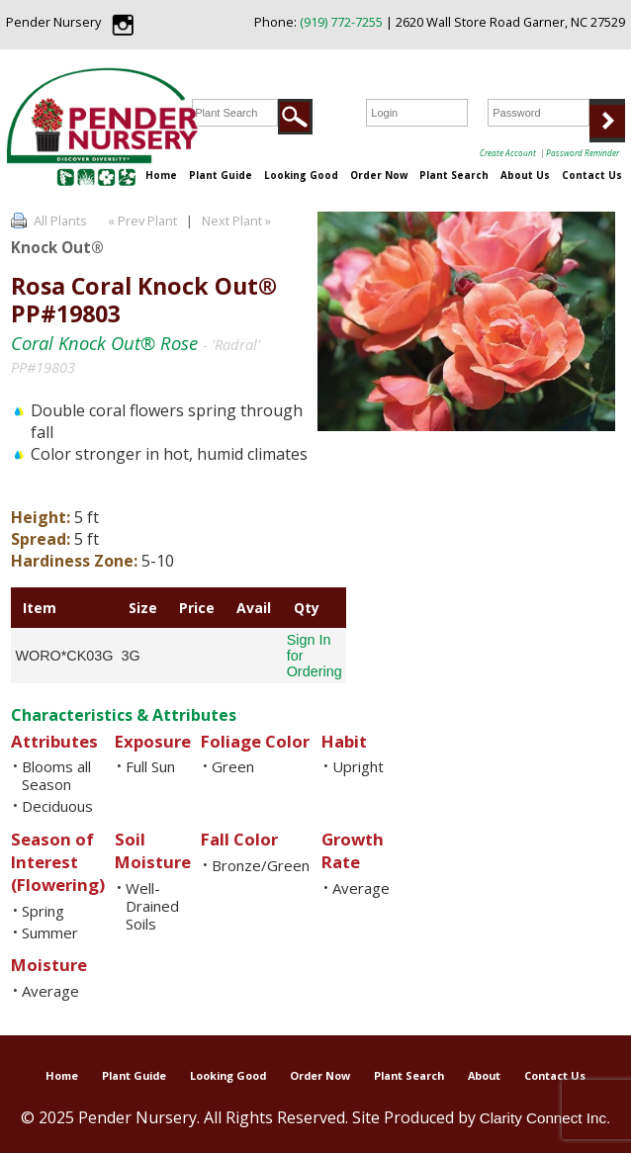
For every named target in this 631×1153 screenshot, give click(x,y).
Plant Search (454, 175)
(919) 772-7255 (341, 22)
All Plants (60, 220)
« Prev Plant (141, 220)
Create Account (508, 152)
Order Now (378, 175)
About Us (525, 175)
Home (161, 175)
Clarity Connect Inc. (545, 1117)
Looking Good (301, 175)
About (484, 1075)
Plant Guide (220, 175)
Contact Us (592, 175)
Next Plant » (238, 220)
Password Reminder (582, 152)
